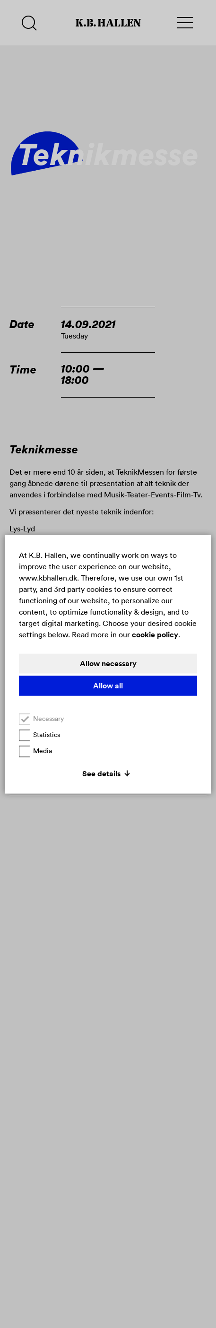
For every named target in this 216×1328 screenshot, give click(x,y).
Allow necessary (108, 663)
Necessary (41, 718)
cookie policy (155, 634)
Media (35, 750)
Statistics (39, 734)
